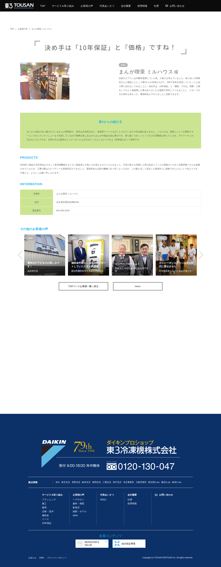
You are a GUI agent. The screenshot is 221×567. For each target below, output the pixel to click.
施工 (44, 503)
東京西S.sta (153, 482)
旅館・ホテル (80, 511)
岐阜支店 (86, 482)
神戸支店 (117, 482)
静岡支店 (96, 482)
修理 (44, 507)
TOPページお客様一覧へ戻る (83, 286)
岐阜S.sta (176, 482)
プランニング (49, 499)
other (75, 515)
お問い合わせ (174, 5)
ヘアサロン (78, 499)
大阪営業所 (141, 482)
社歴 (156, 5)
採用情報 (142, 5)
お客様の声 (87, 5)
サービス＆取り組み (63, 5)
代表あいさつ (107, 5)
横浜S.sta (165, 482)
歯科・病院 (78, 503)
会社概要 (126, 5)
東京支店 (65, 482)
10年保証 (47, 523)
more (137, 286)
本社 (57, 482)
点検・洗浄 (47, 511)
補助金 (45, 515)
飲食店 (76, 507)
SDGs (103, 499)
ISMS (41, 558)
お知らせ (32, 558)
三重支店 (107, 482)
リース (45, 519)
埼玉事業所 (128, 482)
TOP (42, 5)
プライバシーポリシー (57, 558)
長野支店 (76, 482)
